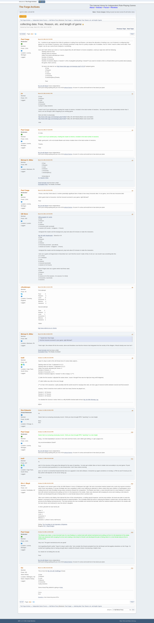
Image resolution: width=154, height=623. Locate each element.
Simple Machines (31, 621)
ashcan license (68, 87)
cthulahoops (25, 287)
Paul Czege (68, 20)
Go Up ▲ (134, 621)
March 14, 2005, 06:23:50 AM (45, 567)
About (92, 7)
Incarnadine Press (43, 184)
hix (22, 568)
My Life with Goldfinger (54, 571)
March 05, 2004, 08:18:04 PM (45, 160)
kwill (22, 358)
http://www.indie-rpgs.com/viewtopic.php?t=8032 (52, 117)
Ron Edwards (26, 410)
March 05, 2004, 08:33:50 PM (45, 190)
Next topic (130, 28)
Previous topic (121, 28)
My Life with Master (43, 86)
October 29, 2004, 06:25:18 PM (45, 483)
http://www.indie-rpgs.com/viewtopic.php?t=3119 (71, 66)
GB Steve (24, 214)
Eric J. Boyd (25, 483)
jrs (22, 93)
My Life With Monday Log (90, 399)
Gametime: (41, 597)
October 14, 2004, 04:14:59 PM (45, 357)
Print (132, 34)
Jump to (109, 609)
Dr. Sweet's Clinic (43, 178)
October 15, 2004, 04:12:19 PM (45, 431)
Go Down (22, 34)
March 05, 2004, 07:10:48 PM (45, 129)
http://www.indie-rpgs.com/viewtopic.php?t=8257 (52, 118)
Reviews (114, 7)
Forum (106, 7)
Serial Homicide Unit (43, 182)
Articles (99, 7)
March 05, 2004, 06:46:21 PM (45, 93)
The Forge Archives (29, 7)
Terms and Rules (127, 621)
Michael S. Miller (27, 160)
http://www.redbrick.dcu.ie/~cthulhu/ (47, 328)
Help (121, 621)
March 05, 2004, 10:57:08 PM (45, 213)
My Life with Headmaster (45, 235)
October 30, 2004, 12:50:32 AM (45, 532)
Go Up (21, 602)
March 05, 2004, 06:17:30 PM (45, 39)
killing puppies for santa (45, 217)
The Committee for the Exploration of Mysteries (55, 524)
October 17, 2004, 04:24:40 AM (45, 458)
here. (61, 587)
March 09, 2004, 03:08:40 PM (45, 334)
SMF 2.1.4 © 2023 (22, 621)
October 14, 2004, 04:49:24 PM (45, 410)
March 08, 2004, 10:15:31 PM (45, 287)
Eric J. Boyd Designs (48, 526)
